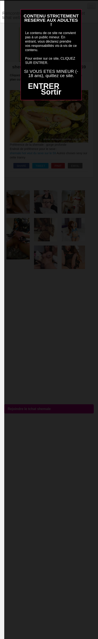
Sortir (51, 92)
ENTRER (43, 86)
